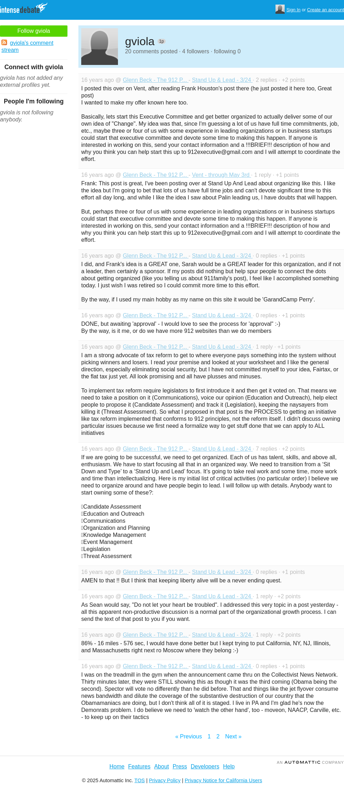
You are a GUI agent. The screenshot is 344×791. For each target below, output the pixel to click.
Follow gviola (33, 31)
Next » (233, 736)
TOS (140, 780)
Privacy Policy (165, 780)
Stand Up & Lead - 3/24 (222, 80)
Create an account (325, 9)
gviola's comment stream (27, 46)
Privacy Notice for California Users (223, 780)
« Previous (188, 736)
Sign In (293, 9)
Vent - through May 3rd (221, 175)
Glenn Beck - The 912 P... (156, 80)
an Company (310, 762)
